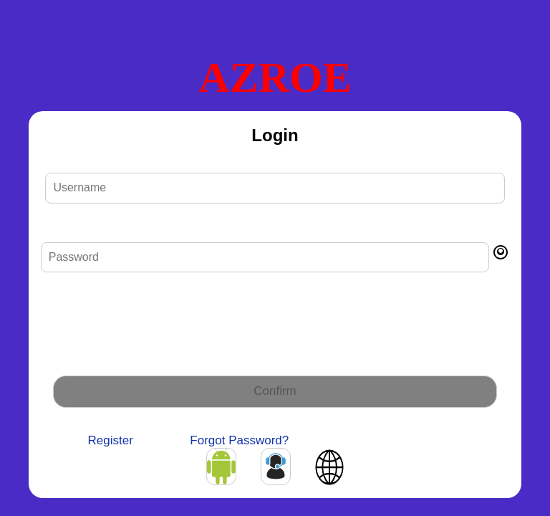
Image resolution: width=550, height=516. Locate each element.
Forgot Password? (239, 440)
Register (110, 440)
